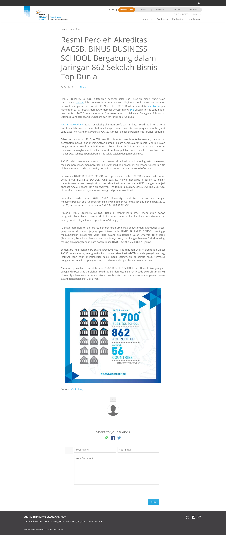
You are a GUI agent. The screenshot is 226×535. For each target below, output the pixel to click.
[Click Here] (77, 389)
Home (64, 29)
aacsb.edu (154, 106)
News (72, 29)
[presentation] (97, 493)
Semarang (193, 10)
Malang (177, 10)
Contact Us (196, 14)
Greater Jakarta (126, 10)
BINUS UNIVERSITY (181, 14)
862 (132, 109)
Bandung (160, 10)
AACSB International (72, 124)
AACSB (80, 102)
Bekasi (143, 10)
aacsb (113, 399)
